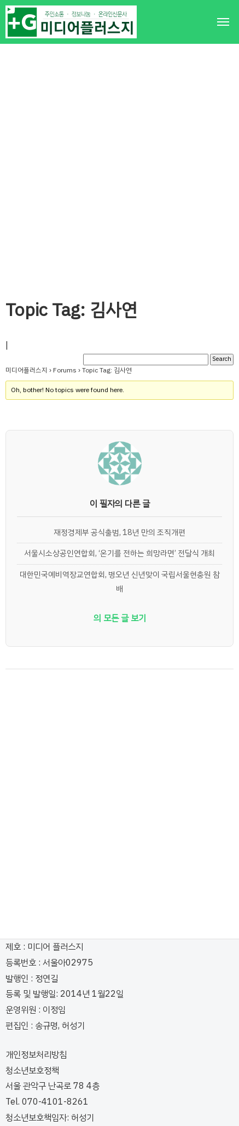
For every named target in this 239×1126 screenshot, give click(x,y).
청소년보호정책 (32, 1070)
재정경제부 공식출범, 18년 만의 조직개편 (119, 532)
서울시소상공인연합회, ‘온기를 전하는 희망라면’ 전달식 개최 (119, 553)
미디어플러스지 (26, 370)
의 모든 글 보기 (120, 618)
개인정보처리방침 (36, 1054)
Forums (65, 370)
